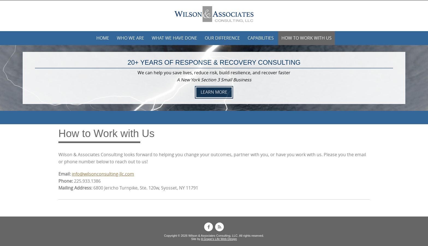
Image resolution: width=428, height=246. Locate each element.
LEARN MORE (214, 92)
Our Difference (222, 38)
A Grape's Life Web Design (219, 239)
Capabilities (261, 38)
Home (102, 38)
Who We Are (130, 38)
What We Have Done (174, 38)
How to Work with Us (306, 38)
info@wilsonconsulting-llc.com (103, 174)
